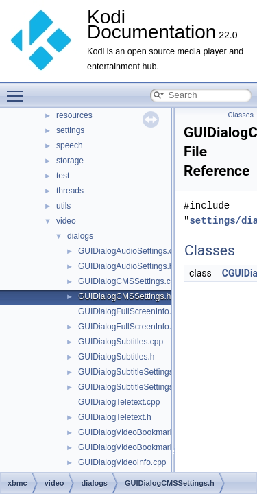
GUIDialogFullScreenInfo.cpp (131, 311)
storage (70, 160)
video (66, 221)
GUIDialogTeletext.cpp (119, 402)
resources (74, 115)
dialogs (80, 236)
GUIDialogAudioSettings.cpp (130, 251)
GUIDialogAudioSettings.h (125, 266)
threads (70, 191)
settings (70, 130)
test (62, 175)
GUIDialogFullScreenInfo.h (127, 326)
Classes (241, 114)
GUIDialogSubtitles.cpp (120, 341)
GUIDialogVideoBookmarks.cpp (136, 432)
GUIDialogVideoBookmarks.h (131, 447)
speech (69, 145)
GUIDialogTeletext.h (114, 417)
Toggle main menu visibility (18, 90)
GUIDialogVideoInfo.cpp (122, 462)
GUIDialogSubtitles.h (116, 357)
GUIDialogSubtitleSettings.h (129, 387)
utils (63, 206)
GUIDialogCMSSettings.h (124, 296)
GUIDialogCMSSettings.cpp (129, 281)
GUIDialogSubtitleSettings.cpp (133, 372)
